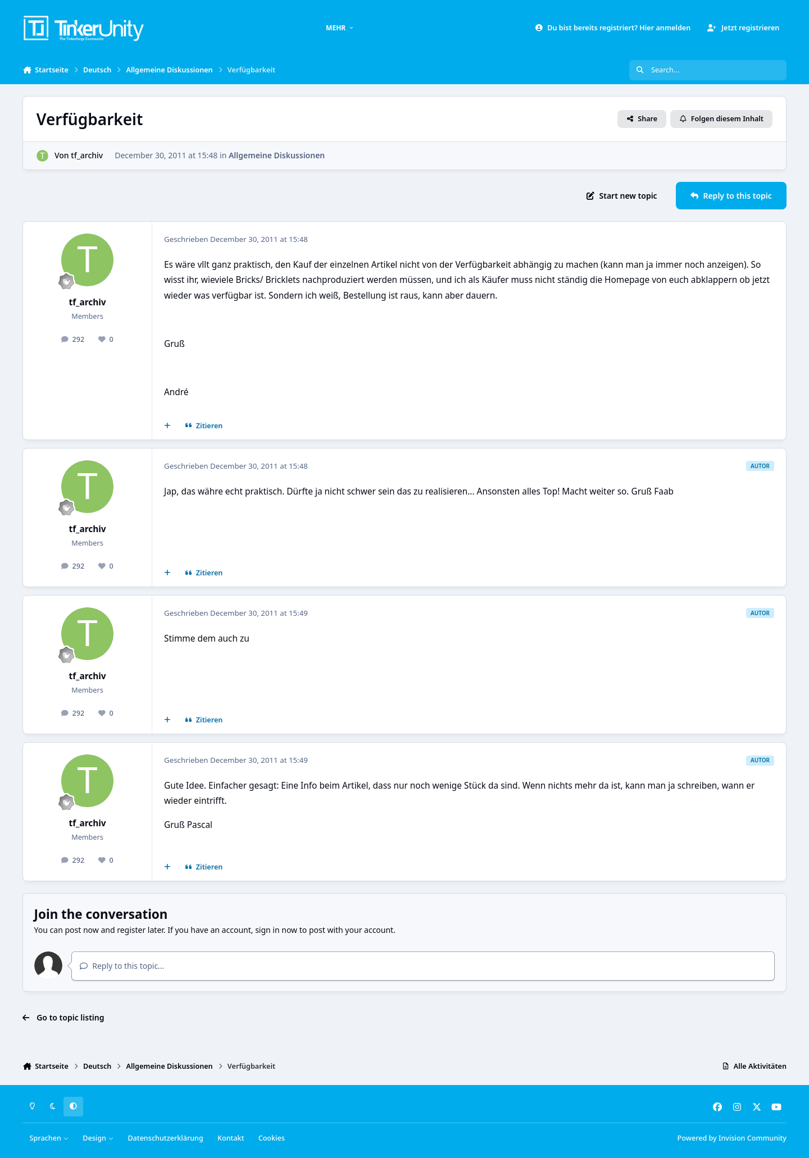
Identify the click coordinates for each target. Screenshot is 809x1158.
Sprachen (49, 1138)
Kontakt (230, 1138)
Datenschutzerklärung (165, 1138)
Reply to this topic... (122, 965)
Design (98, 1138)
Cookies (271, 1138)
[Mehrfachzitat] (167, 426)
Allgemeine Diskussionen (277, 155)
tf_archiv (87, 155)
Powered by (732, 1138)
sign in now (276, 929)
